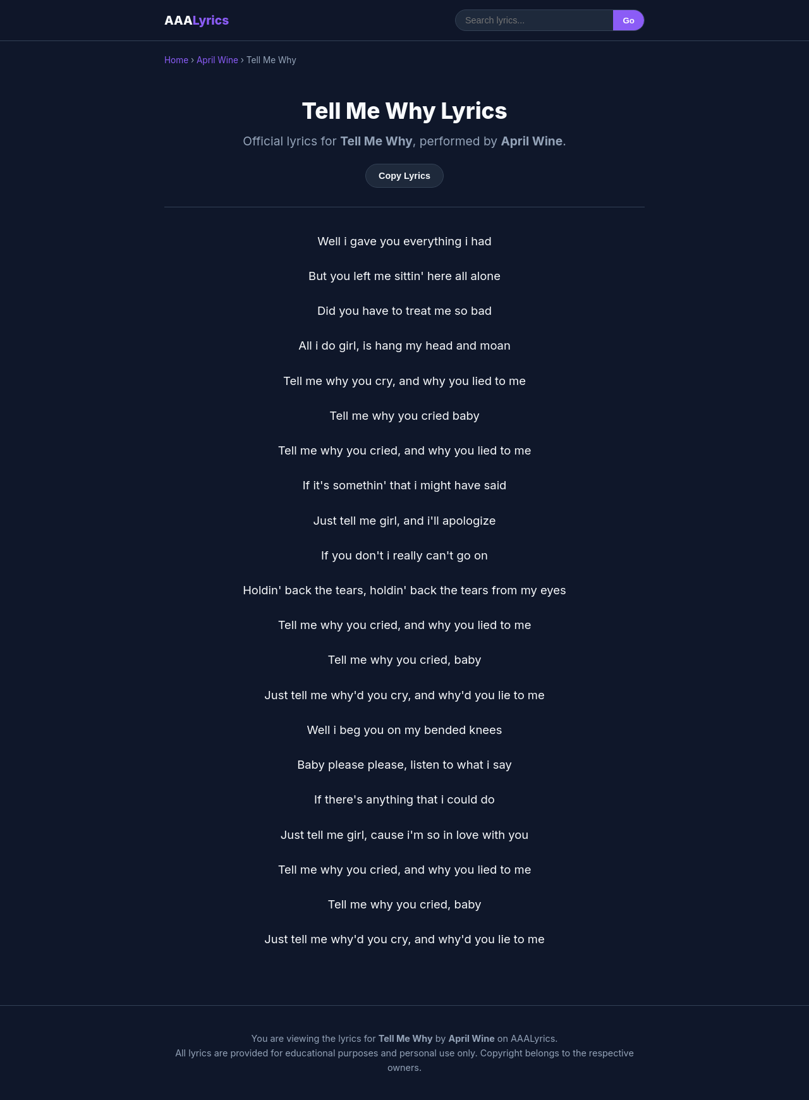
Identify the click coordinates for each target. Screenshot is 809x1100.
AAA (196, 20)
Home (176, 60)
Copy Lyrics (404, 176)
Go (629, 20)
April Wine (217, 60)
